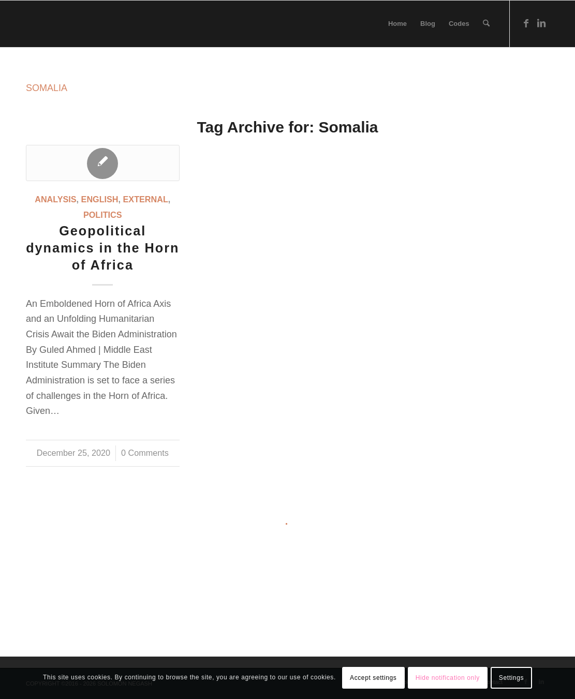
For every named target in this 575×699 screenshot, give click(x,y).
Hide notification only (448, 677)
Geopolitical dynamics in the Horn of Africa (102, 248)
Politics (102, 214)
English (100, 199)
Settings (511, 677)
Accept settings (373, 677)
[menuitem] (397, 24)
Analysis (55, 199)
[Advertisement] (287, 603)
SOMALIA (46, 88)
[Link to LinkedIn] (541, 23)
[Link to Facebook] (526, 23)
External (145, 199)
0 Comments (145, 452)
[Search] (486, 24)
